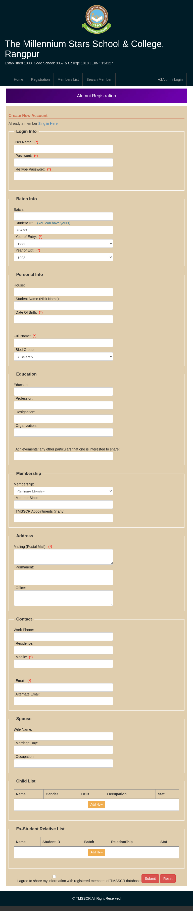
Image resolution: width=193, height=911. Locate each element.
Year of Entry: (29, 237)
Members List (68, 79)
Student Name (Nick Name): (39, 299)
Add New (96, 804)
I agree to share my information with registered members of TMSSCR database (79, 879)
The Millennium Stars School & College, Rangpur (84, 49)
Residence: (24, 643)
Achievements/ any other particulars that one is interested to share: (68, 449)
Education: (23, 385)
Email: (23, 681)
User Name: (27, 142)
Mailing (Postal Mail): (34, 547)
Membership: (25, 484)
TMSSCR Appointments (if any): (41, 511)
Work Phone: (25, 630)
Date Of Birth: (29, 312)
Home (18, 79)
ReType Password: (33, 169)
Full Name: (26, 336)
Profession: (24, 398)
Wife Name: (24, 729)
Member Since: (27, 498)
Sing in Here (48, 123)
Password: (27, 156)
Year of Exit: (28, 250)
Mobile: (24, 657)
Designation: (25, 412)
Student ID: (42, 223)
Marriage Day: (27, 743)
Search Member (99, 79)
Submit (150, 879)
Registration (40, 79)
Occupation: (25, 757)
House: (21, 285)
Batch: (21, 210)
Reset (168, 879)
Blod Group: (26, 350)
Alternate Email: (28, 694)
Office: (21, 588)
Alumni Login (170, 79)
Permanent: (25, 567)
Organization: (26, 426)
